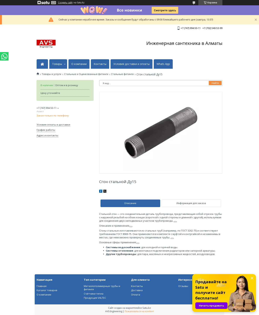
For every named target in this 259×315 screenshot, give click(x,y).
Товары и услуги (51, 74)
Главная (41, 286)
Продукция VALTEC (95, 297)
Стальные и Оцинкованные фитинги (86, 74)
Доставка (137, 290)
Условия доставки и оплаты (131, 64)
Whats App (163, 64)
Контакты (100, 64)
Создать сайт (65, 2)
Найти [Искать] (215, 83)
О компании (79, 64)
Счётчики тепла (93, 293)
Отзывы (183, 286)
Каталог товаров (47, 290)
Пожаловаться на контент (139, 311)
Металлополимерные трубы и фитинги (102, 287)
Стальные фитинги (122, 74)
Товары (57, 64)
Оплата (135, 294)
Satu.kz (146, 308)
